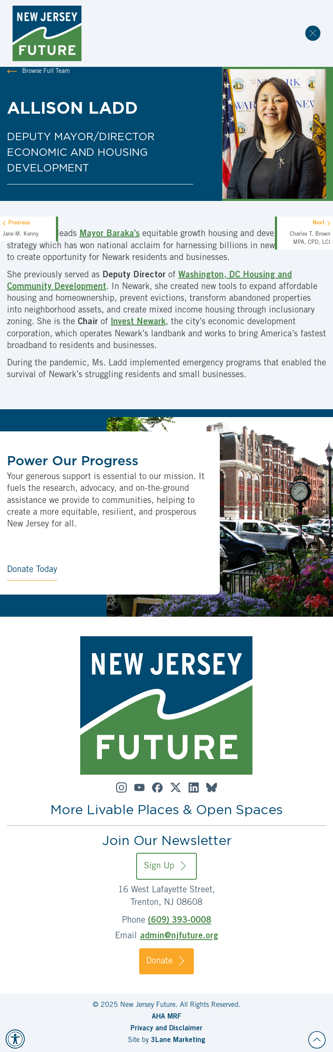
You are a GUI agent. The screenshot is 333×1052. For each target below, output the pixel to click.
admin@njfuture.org (179, 936)
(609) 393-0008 (179, 921)
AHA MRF (166, 1016)
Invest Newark (138, 322)
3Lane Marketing (178, 1040)
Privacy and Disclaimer (166, 1028)
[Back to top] (317, 1040)
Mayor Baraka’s (109, 234)
